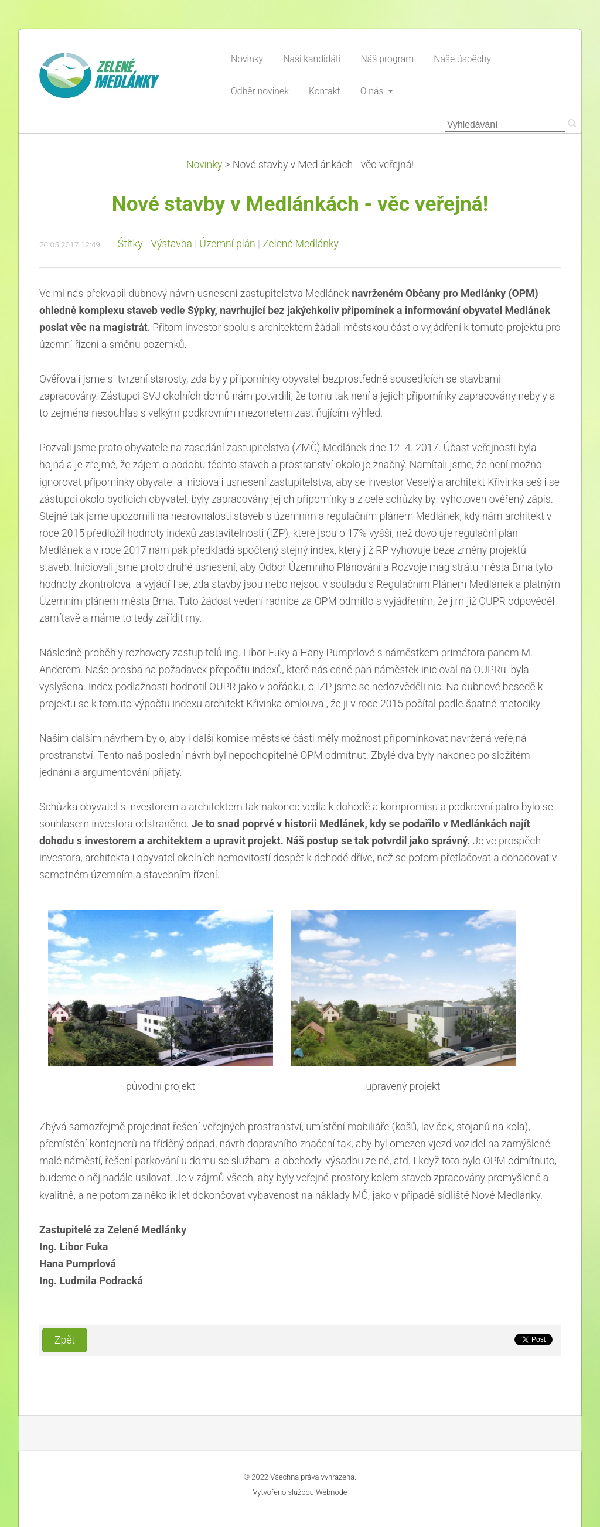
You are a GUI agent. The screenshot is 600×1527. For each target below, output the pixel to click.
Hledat (571, 123)
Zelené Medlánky (300, 244)
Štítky (130, 244)
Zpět (64, 1340)
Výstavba (171, 244)
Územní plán (227, 244)
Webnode (331, 1492)
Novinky (204, 165)
